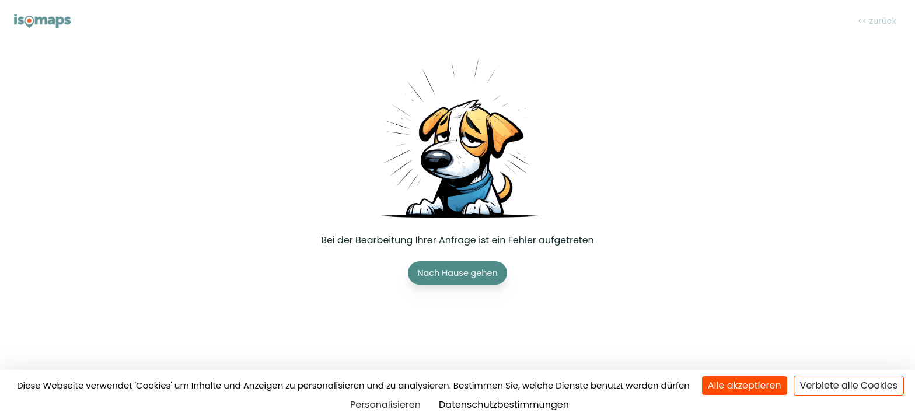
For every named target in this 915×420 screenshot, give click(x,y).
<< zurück (877, 21)
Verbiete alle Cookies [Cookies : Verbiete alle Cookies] (849, 385)
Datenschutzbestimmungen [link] (504, 404)
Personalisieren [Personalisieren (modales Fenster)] (385, 404)
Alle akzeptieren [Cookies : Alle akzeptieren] (744, 385)
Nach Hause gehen (457, 273)
